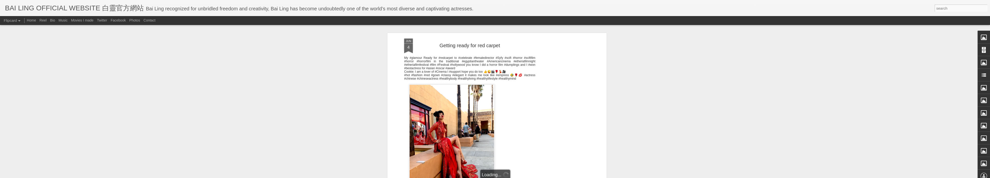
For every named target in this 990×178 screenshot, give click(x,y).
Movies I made (82, 20)
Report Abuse (540, 174)
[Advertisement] (469, 152)
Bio (52, 20)
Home (31, 20)
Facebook (118, 20)
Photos (134, 20)
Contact (149, 20)
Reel (43, 20)
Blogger (525, 174)
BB (489, 121)
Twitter (102, 20)
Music (63, 20)
